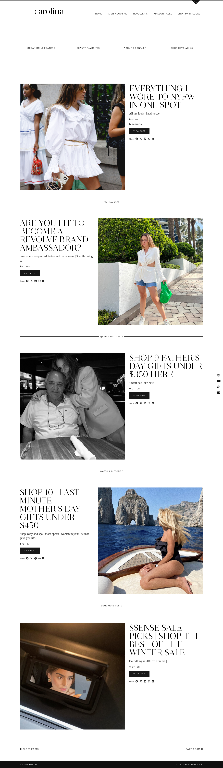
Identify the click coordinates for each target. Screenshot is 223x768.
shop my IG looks (189, 14)
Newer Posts (193, 749)
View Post (139, 131)
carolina (49, 11)
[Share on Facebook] (137, 139)
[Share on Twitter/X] (141, 139)
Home (98, 14)
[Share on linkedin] (153, 139)
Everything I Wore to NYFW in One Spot (162, 96)
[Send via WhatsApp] (149, 139)
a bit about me (117, 14)
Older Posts (29, 749)
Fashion (137, 124)
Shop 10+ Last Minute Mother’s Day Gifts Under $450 (50, 508)
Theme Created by (189, 764)
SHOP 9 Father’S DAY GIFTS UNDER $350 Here (165, 366)
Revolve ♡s (140, 14)
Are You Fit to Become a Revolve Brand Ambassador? (54, 235)
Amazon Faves (163, 14)
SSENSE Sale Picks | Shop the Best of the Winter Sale (165, 640)
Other (26, 266)
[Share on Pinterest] (145, 139)
